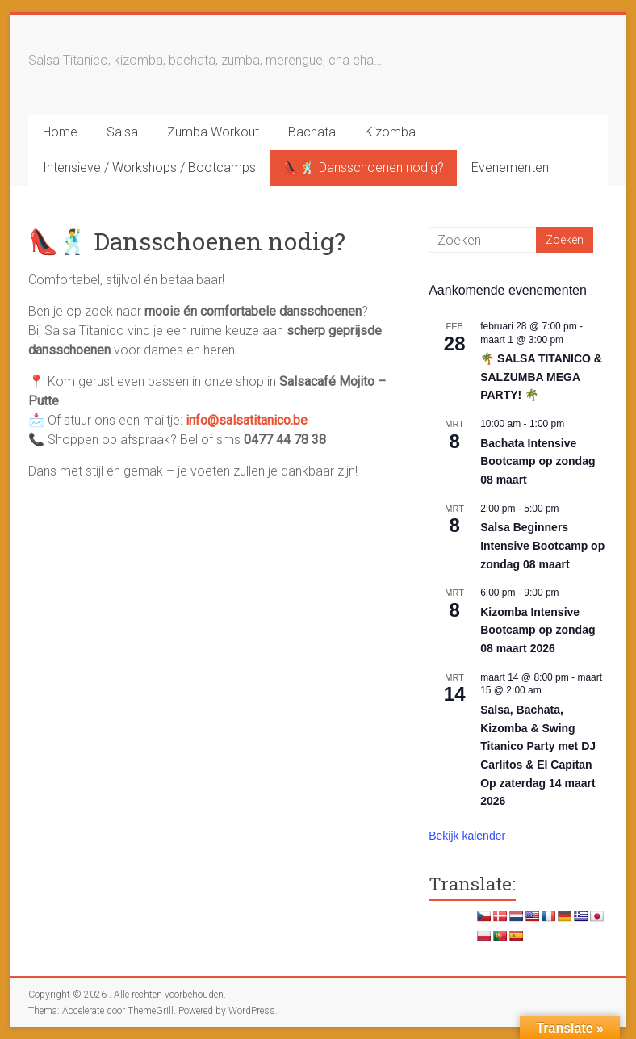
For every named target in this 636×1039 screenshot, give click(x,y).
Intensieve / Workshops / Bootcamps (149, 167)
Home (60, 132)
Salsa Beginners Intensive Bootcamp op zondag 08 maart (542, 545)
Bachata (312, 132)
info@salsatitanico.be (247, 420)
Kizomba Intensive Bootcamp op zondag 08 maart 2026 (537, 630)
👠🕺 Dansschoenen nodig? (363, 167)
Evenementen (510, 167)
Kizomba (390, 132)
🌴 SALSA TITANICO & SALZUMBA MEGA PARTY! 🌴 (541, 376)
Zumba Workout (213, 132)
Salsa (122, 132)
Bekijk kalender (467, 835)
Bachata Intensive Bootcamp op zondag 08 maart (537, 461)
